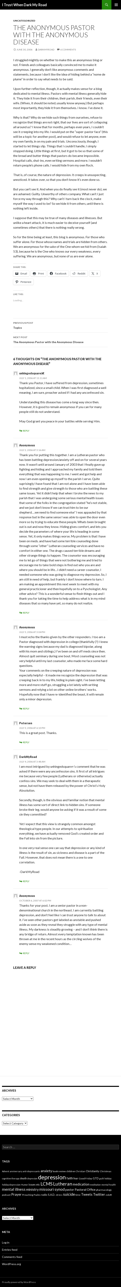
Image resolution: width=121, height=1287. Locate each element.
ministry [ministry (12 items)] (32, 1189)
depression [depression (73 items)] (52, 1177)
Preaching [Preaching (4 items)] (27, 1194)
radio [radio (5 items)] (44, 1194)
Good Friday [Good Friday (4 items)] (85, 1178)
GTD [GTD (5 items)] (96, 1178)
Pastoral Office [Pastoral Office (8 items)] (85, 1189)
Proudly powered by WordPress (19, 1282)
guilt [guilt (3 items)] (101, 1178)
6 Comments (68, 49)
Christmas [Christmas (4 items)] (105, 1171)
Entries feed (9, 1249)
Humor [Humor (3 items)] (24, 1184)
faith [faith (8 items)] (69, 1178)
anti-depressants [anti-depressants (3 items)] (31, 1171)
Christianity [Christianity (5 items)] (92, 1171)
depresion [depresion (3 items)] (32, 1178)
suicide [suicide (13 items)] (69, 1194)
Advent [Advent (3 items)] (5, 1171)
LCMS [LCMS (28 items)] (47, 1184)
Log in (5, 1242)
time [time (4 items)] (77, 1194)
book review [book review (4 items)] (59, 1171)
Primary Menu (116, 5)
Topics (60, 325)
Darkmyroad (46, 49)
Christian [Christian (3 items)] (80, 1171)
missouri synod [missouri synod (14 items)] (52, 1189)
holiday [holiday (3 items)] (107, 1178)
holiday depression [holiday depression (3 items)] (11, 1184)
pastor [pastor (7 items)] (69, 1189)
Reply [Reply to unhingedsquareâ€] (26, 430)
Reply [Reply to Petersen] (26, 742)
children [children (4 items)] (70, 1171)
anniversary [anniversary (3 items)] (16, 1171)
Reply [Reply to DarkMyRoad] (26, 881)
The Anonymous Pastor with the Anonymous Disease (60, 339)
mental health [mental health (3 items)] (108, 1184)
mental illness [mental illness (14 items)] (14, 1189)
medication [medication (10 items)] (81, 1184)
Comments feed (12, 1256)
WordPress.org (11, 1264)
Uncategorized (24, 20)
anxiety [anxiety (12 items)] (46, 1171)
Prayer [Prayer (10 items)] (16, 1194)
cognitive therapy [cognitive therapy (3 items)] (10, 1178)
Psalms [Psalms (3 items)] (37, 1195)
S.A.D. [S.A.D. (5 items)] (51, 1194)
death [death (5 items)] (23, 1178)
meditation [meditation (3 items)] (95, 1184)
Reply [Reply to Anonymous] (26, 612)
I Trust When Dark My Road (24, 5)
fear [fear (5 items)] (75, 1178)
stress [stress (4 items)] (59, 1194)
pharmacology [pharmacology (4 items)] (104, 1189)
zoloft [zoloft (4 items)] (109, 1194)
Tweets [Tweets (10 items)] (86, 1194)
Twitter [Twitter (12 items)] (99, 1194)
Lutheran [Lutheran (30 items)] (62, 1184)
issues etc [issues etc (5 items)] (34, 1184)
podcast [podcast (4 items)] (6, 1194)
